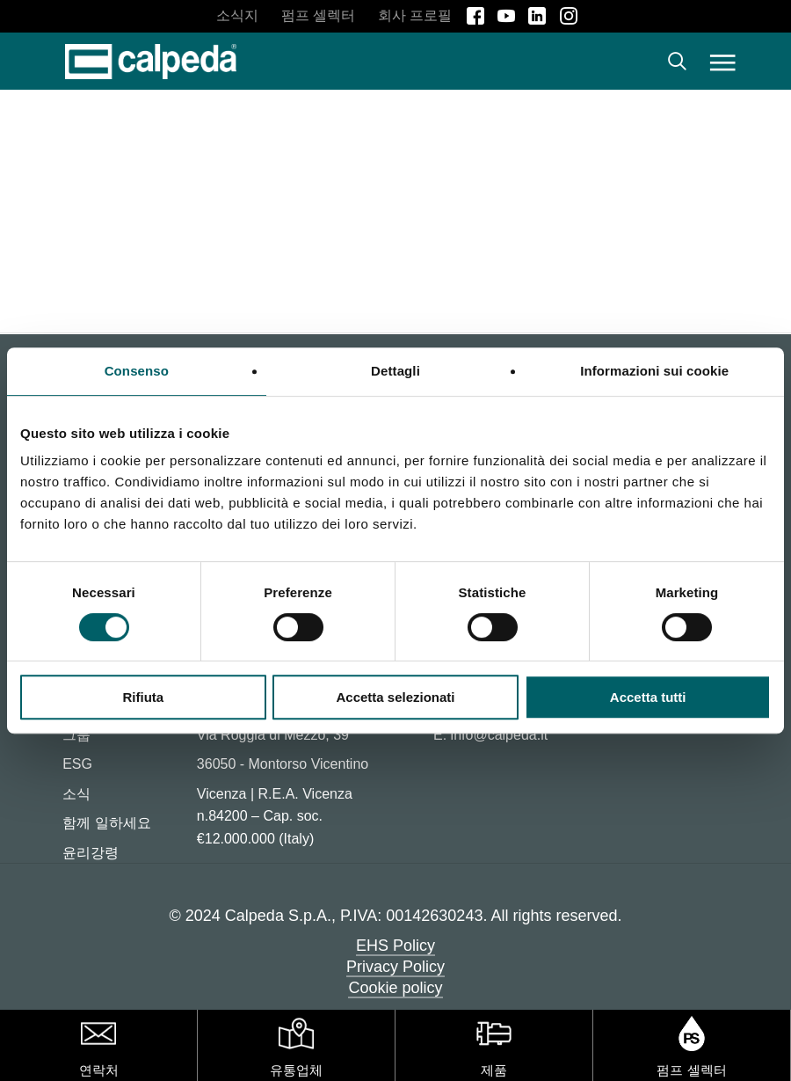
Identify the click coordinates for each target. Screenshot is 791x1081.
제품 (494, 1070)
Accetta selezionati (395, 697)
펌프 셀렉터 (691, 1070)
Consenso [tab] (137, 370)
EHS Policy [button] (395, 945)
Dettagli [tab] (395, 370)
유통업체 (296, 1070)
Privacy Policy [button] (395, 966)
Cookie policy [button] (395, 988)
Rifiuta (142, 697)
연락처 (99, 1070)
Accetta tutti (648, 697)
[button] (723, 61)
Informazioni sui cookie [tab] (654, 370)
